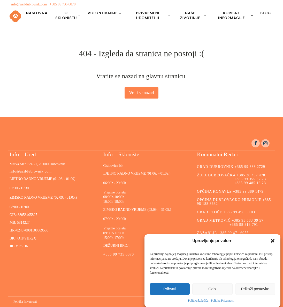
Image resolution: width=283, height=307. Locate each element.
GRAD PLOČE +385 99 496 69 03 (226, 212)
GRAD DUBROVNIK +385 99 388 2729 (231, 167)
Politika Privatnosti (222, 300)
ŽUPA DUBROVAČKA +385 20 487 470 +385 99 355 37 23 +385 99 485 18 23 (231, 179)
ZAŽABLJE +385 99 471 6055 (223, 233)
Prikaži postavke (255, 289)
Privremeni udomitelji (147, 15)
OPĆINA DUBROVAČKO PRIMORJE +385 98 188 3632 (234, 202)
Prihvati (169, 289)
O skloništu (66, 15)
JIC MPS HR (19, 246)
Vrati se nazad (141, 92)
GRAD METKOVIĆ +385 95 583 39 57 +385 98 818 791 (230, 222)
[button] (272, 240)
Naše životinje (190, 15)
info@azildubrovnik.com (29, 4)
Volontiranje (103, 13)
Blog (265, 13)
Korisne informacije (231, 15)
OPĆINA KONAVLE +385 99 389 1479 (230, 191)
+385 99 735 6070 (63, 4)
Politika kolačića (198, 300)
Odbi (212, 289)
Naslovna (37, 13)
